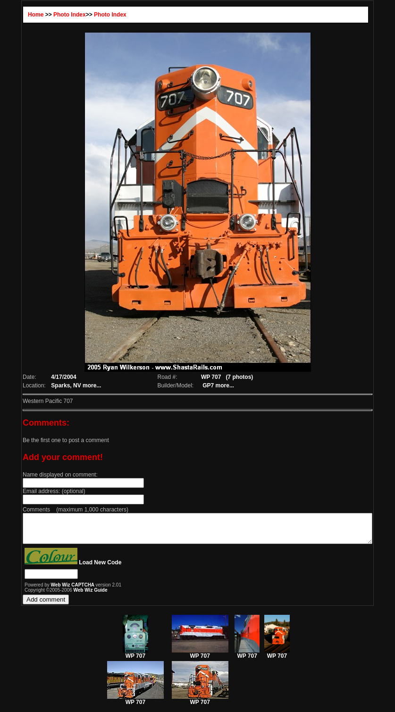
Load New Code (79, 568)
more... (73, 385)
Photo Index (48, 14)
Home (14, 14)
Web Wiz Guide (69, 595)
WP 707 (135, 659)
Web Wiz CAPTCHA (52, 590)
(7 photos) (237, 377)
